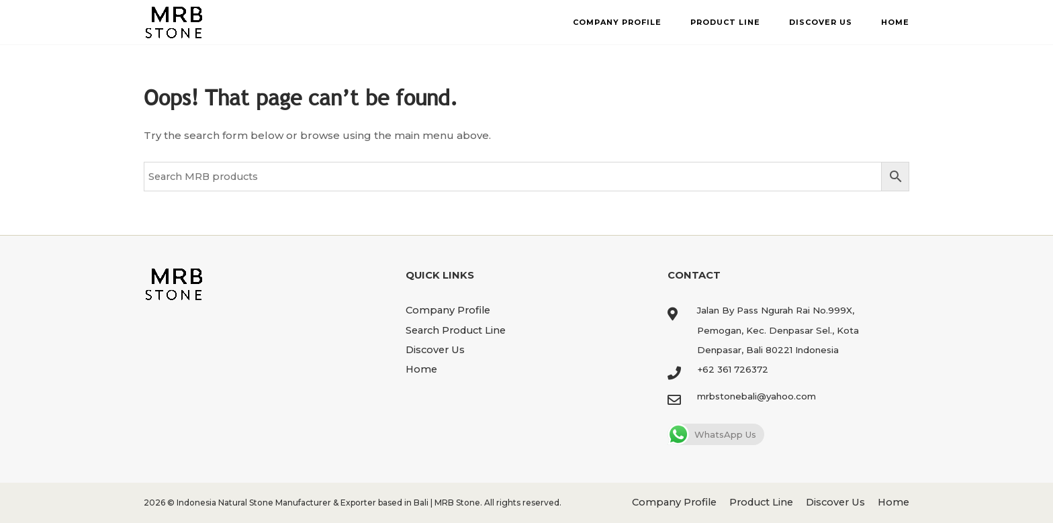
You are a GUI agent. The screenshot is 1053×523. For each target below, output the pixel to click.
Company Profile (617, 22)
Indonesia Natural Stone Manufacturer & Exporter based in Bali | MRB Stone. (329, 502)
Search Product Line (456, 330)
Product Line (725, 22)
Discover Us (820, 22)
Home (895, 22)
